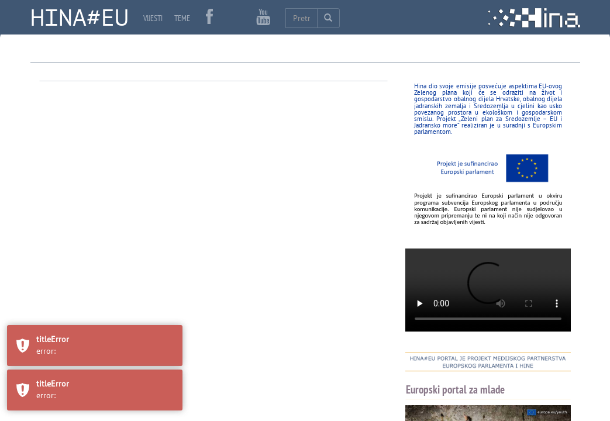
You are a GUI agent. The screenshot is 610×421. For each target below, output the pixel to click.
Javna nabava (68, 160)
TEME (182, 18)
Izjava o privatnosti (167, 160)
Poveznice (62, 201)
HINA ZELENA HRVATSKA (468, 235)
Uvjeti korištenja (240, 160)
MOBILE (564, 147)
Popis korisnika (116, 201)
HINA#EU (79, 18)
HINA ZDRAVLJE (452, 210)
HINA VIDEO (446, 185)
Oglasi (112, 160)
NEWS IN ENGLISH (457, 139)
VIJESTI (153, 18)
